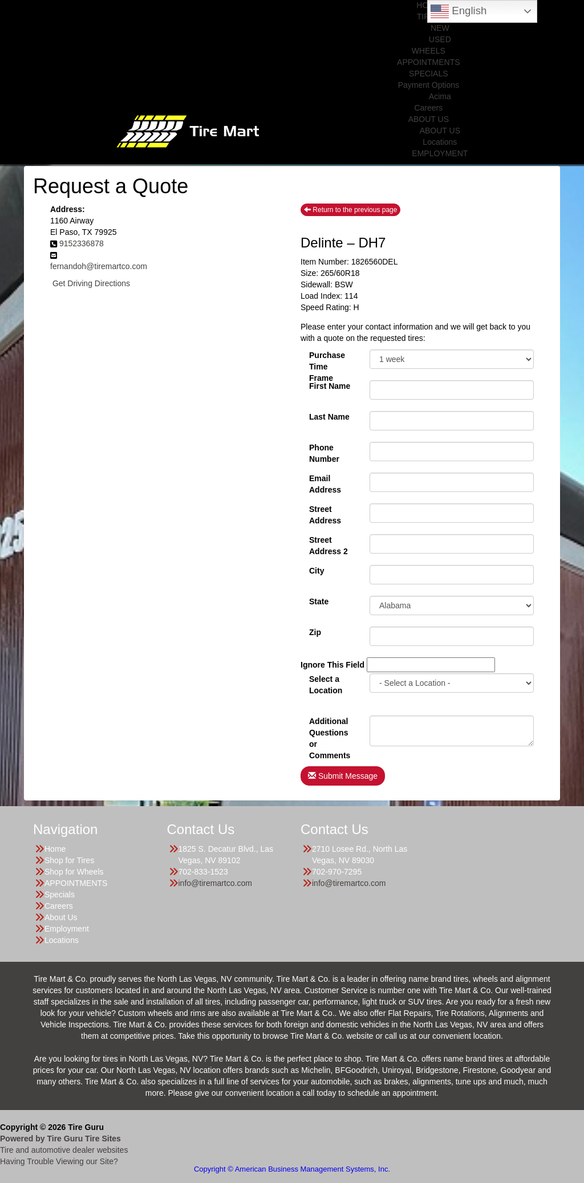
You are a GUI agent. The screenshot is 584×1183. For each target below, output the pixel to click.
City (316, 570)
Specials (59, 894)
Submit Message (343, 775)
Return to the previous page (350, 210)
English (458, 11)
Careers (428, 107)
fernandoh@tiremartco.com (98, 266)
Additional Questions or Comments (329, 726)
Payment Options (428, 85)
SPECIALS (428, 73)
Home (55, 848)
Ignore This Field (332, 664)
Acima (440, 96)
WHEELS (428, 50)
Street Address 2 (328, 544)
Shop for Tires (69, 860)
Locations (440, 142)
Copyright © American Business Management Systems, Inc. (292, 1169)
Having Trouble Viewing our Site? (59, 1161)
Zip (315, 632)
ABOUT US (428, 119)
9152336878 (81, 243)
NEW (440, 27)
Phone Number (324, 452)
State (318, 601)
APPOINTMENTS (428, 62)
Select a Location (325, 683)
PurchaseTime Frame (327, 360)
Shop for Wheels (74, 871)
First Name (329, 386)
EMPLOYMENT (440, 153)
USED (440, 39)
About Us (61, 917)
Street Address (325, 514)
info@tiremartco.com (215, 883)
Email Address (325, 483)
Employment (66, 928)
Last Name (329, 416)
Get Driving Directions (91, 283)
